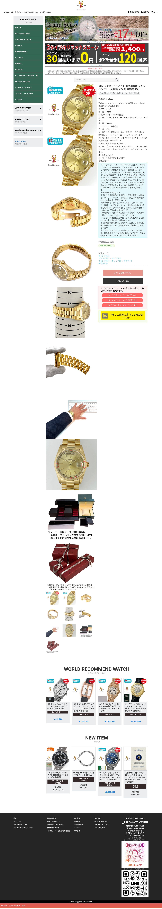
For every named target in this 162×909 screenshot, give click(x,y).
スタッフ (77, 828)
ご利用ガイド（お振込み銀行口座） (24, 12)
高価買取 (97, 818)
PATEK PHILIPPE (22, 34)
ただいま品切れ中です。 (123, 273)
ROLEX (18, 28)
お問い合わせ (45, 12)
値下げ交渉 (103, 263)
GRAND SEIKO (21, 52)
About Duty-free (99, 828)
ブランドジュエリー (20, 824)
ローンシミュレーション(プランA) (122, 295)
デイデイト (128, 261)
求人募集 (77, 831)
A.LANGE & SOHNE (23, 88)
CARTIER (19, 58)
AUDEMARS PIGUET (24, 40)
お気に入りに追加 (123, 281)
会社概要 (77, 818)
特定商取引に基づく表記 (55, 824)
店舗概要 (77, 821)
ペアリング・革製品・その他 (23, 828)
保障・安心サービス (53, 821)
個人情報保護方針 (53, 828)
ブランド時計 (104, 256)
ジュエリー (17, 821)
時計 (15, 818)
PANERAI (19, 70)
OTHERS (18, 100)
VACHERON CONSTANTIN (26, 75)
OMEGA (18, 46)
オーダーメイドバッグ (101, 824)
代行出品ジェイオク (101, 821)
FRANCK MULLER (22, 82)
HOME (6, 12)
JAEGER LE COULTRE (24, 93)
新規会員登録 (51, 818)
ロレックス (116, 258)
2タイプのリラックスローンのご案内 (122, 305)
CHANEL (18, 64)
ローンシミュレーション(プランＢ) (122, 300)
